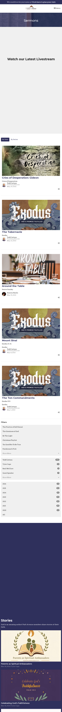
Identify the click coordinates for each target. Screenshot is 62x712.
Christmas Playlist (10, 440)
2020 (31, 510)
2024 (31, 493)
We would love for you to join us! (31, 2)
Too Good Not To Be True (12, 444)
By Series (14, 139)
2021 (31, 506)
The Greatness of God (11, 431)
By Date (5, 139)
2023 (31, 497)
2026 (31, 484)
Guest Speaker (31, 473)
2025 (31, 488)
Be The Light (7, 436)
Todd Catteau (31, 460)
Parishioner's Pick (9, 449)
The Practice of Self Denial (13, 427)
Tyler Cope (31, 464)
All (4, 515)
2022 (31, 501)
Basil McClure (31, 469)
